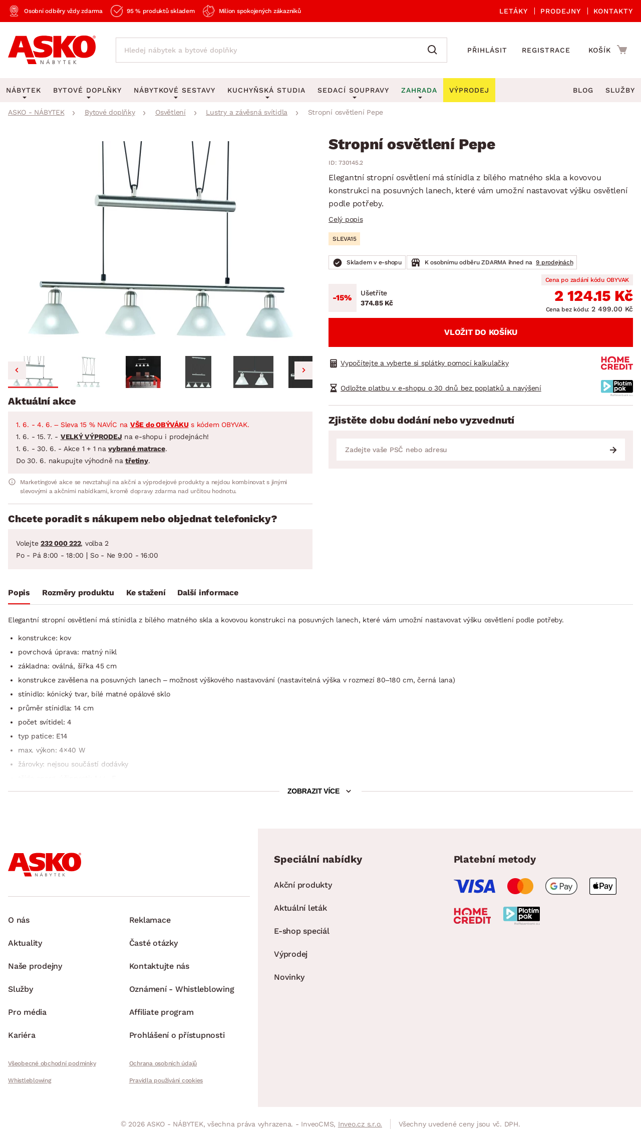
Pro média (27, 1012)
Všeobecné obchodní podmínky (52, 1063)
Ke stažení (146, 592)
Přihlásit (487, 50)
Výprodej (290, 954)
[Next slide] (303, 370)
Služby (620, 90)
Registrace (546, 50)
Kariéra (21, 1035)
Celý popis (346, 219)
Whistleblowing (29, 1080)
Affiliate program (161, 1012)
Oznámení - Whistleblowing (181, 989)
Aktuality (25, 943)
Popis (19, 592)
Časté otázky (153, 943)
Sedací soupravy (353, 90)
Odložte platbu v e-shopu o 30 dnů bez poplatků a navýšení (441, 388)
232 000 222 (61, 543)
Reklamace (150, 920)
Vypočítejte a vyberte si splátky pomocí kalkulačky (425, 363)
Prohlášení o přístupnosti (177, 1035)
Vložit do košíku (480, 332)
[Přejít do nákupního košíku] (607, 50)
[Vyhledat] (434, 50)
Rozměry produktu (78, 592)
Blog (583, 90)
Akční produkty (303, 885)
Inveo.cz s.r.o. (360, 1124)
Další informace (207, 592)
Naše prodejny (35, 966)
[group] (160, 244)
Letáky (513, 11)
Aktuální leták (300, 908)
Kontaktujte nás (159, 966)
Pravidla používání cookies (166, 1080)
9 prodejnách (554, 262)
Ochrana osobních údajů (163, 1063)
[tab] (19, 594)
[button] (33, 372)
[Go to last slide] (17, 370)
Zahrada (419, 90)
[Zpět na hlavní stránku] (52, 50)
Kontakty (613, 11)
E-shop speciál (302, 931)
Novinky (289, 977)
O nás (19, 920)
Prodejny (560, 11)
